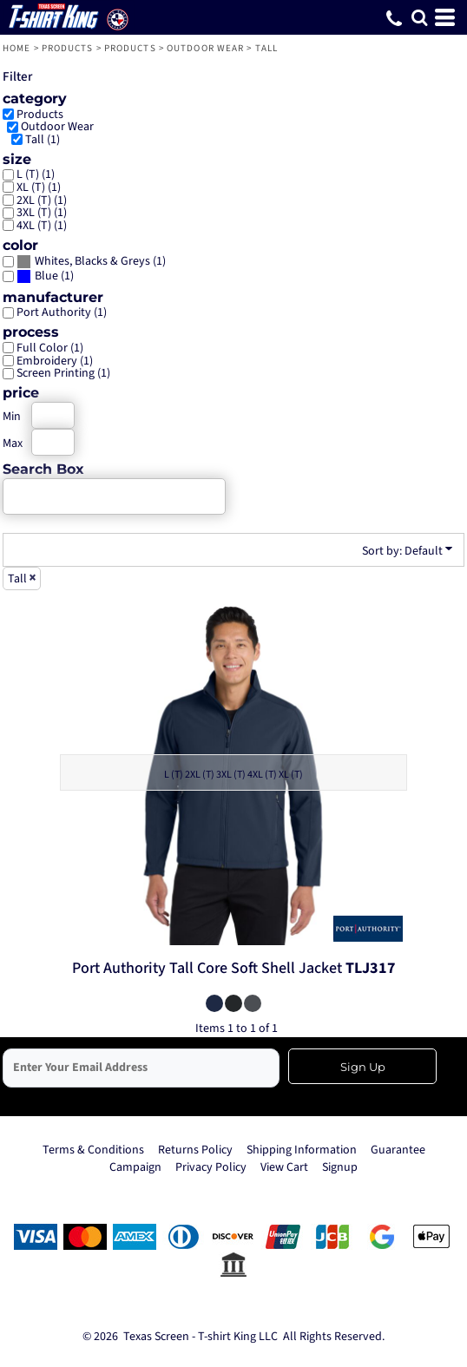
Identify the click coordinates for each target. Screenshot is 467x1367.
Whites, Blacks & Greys (92, 261)
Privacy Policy (211, 1167)
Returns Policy (195, 1150)
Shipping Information (302, 1150)
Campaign (135, 1167)
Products (68, 48)
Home (16, 48)
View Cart (284, 1167)
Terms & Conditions (93, 1150)
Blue (46, 276)
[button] (419, 17)
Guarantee (398, 1150)
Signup (340, 1167)
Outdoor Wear (205, 48)
